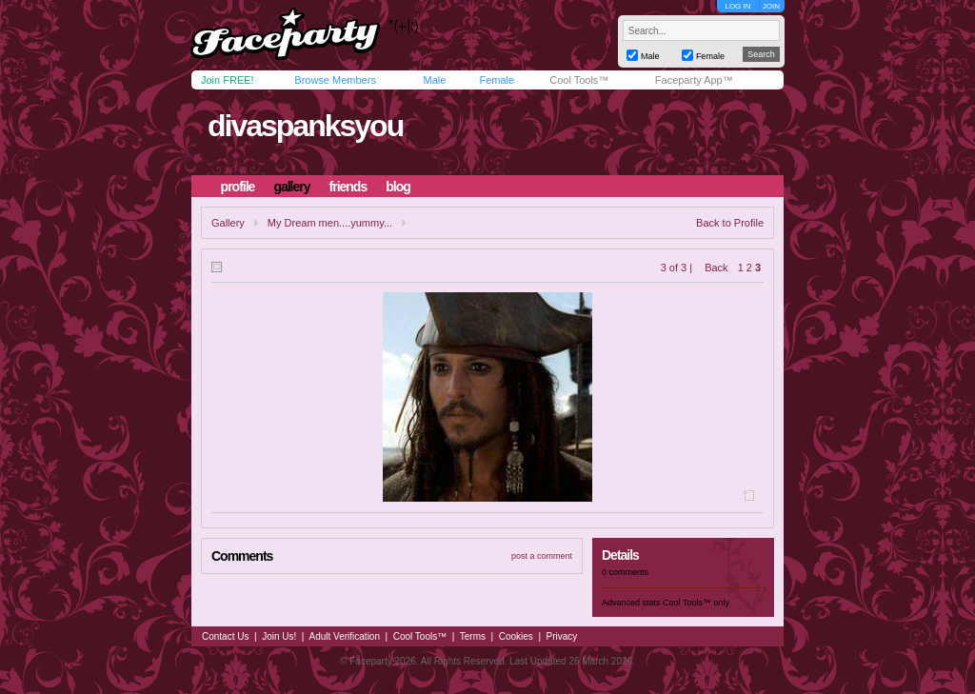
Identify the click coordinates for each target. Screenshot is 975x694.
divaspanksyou (305, 126)
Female (496, 80)
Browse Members (335, 80)
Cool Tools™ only (696, 602)
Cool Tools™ (578, 80)
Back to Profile (730, 222)
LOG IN (737, 6)
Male (434, 80)
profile (238, 186)
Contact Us (225, 636)
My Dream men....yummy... (330, 222)
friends (348, 186)
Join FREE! (227, 80)
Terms (473, 636)
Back (716, 267)
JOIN (771, 6)
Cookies (516, 636)
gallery (291, 186)
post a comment (541, 556)
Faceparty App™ (694, 80)
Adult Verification (344, 636)
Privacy (562, 636)
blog (398, 186)
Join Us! (279, 636)
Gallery (228, 222)
